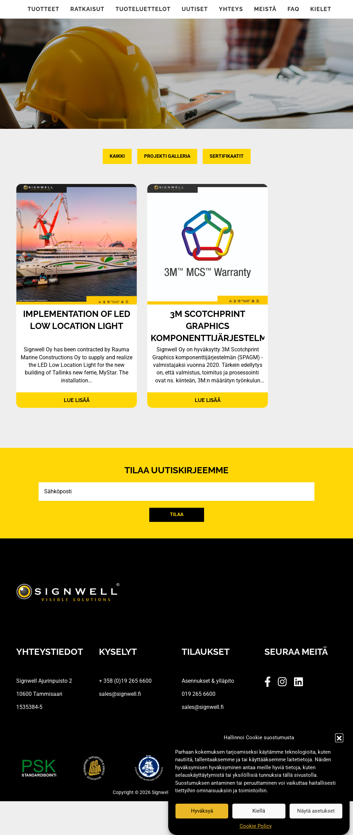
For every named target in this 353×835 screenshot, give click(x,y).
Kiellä (258, 811)
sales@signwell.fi (120, 694)
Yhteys (231, 9)
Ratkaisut (87, 9)
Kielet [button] (320, 9)
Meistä (265, 9)
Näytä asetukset (316, 811)
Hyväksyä (202, 811)
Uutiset (195, 9)
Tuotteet (43, 9)
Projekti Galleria (167, 156)
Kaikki (117, 156)
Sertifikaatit (227, 156)
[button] (339, 737)
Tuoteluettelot (143, 9)
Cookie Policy (256, 826)
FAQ (293, 9)
